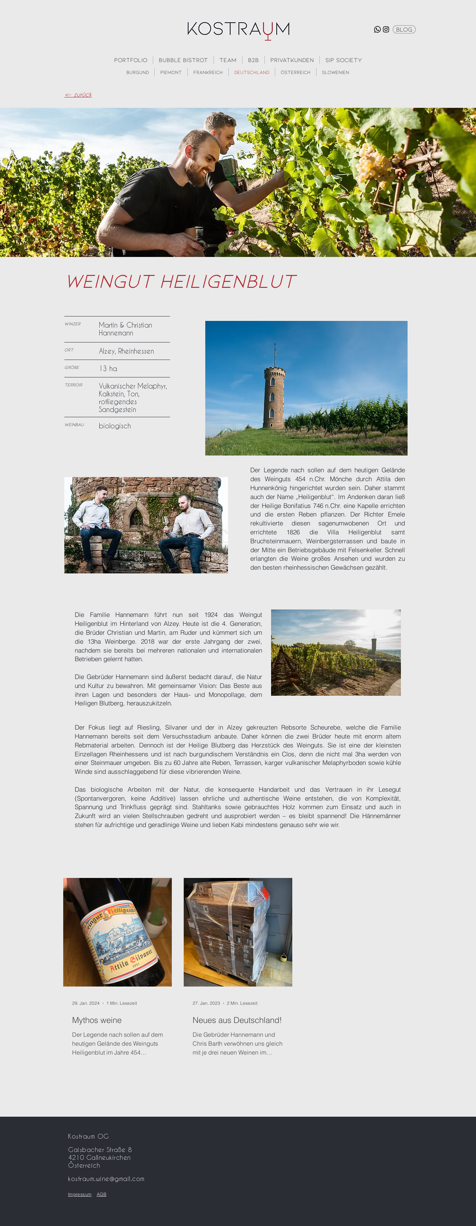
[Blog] (404, 29)
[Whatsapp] (377, 29)
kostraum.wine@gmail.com (106, 1178)
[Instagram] (386, 29)
